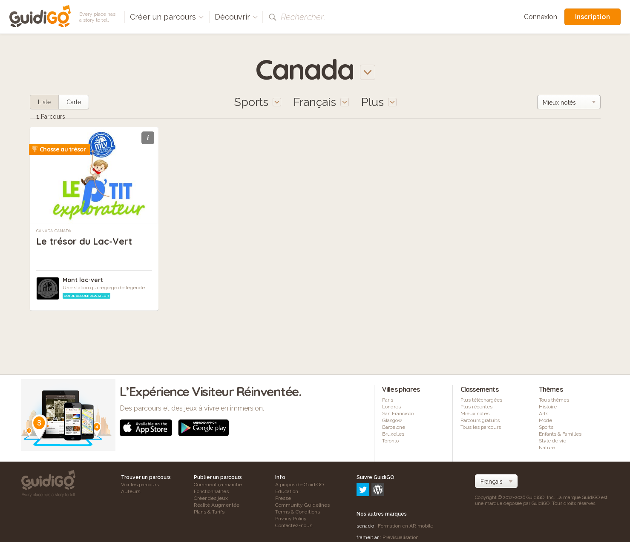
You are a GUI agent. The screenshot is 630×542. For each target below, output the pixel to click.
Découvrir (236, 16)
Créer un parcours (167, 16)
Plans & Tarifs (209, 512)
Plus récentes (476, 407)
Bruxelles (393, 434)
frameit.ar (368, 501)
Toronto (390, 441)
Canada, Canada (53, 231)
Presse (283, 498)
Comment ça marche (218, 485)
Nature (547, 448)
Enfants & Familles (560, 434)
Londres (391, 407)
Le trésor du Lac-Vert (85, 241)
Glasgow (392, 420)
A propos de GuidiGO (299, 485)
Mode (545, 420)
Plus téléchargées (481, 400)
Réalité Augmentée (216, 505)
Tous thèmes (554, 400)
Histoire (548, 407)
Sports (546, 427)
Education (286, 491)
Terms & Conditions (297, 512)
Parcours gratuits (480, 420)
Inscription (592, 16)
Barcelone (393, 427)
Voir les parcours (140, 485)
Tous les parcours (480, 427)
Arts (543, 413)
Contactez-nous (293, 525)
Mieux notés (474, 413)
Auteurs (130, 491)
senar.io (365, 489)
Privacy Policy (291, 519)
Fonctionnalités (211, 491)
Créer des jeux (211, 498)
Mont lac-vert (83, 280)
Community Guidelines (302, 505)
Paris (387, 400)
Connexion (540, 17)
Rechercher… (303, 17)
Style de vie (552, 441)
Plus (379, 101)
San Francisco (398, 413)
